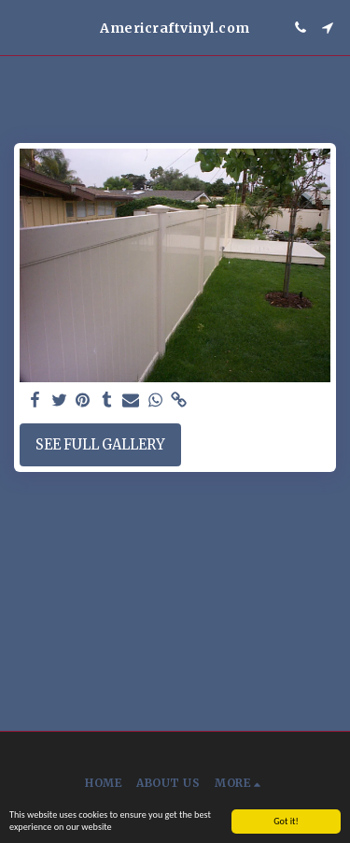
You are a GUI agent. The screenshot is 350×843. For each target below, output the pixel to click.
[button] (20, 26)
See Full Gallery (100, 444)
